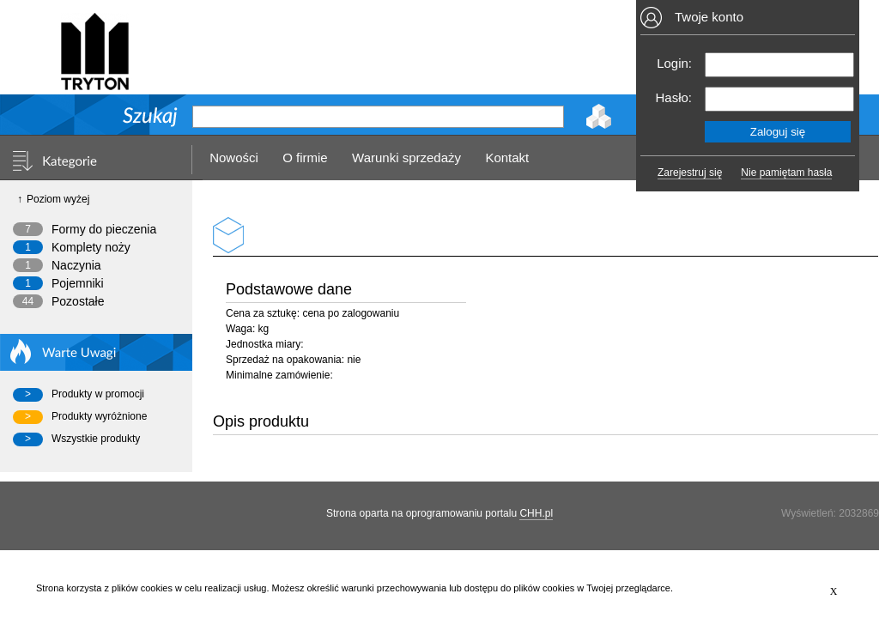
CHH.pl (536, 513)
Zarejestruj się (690, 173)
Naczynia (76, 265)
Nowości (234, 157)
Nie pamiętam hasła (786, 173)
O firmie (305, 157)
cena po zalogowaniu (350, 313)
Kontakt (507, 157)
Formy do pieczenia (104, 229)
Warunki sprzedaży (406, 157)
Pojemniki (78, 283)
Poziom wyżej (58, 199)
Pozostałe (78, 301)
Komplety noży (91, 247)
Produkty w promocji (98, 394)
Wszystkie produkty (96, 439)
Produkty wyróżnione (99, 416)
